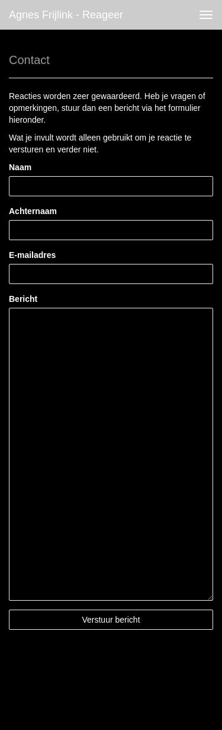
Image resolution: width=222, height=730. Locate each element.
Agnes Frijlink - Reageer (66, 15)
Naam (20, 167)
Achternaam (33, 211)
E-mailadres (32, 255)
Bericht (23, 299)
